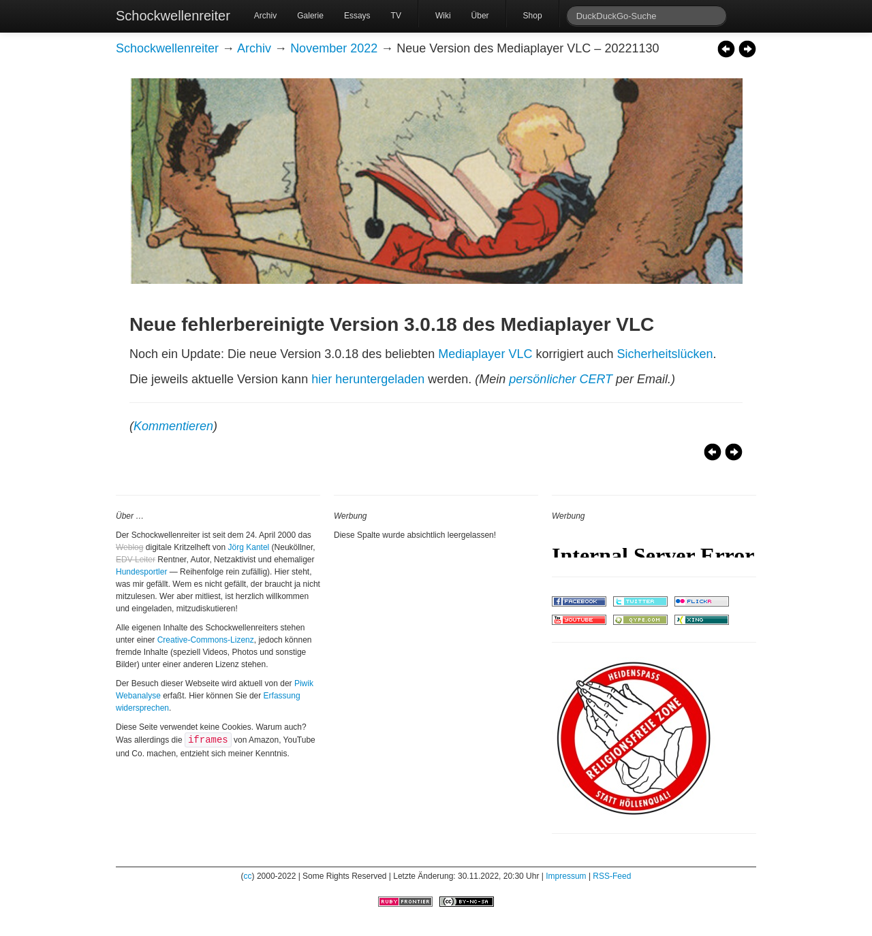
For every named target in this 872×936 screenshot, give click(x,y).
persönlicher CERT (560, 379)
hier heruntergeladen (367, 379)
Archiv (265, 15)
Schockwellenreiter (173, 15)
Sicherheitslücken (665, 354)
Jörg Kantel (249, 547)
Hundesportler (141, 572)
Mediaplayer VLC (485, 354)
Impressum (566, 876)
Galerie (310, 15)
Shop (532, 15)
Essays (357, 15)
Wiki (443, 15)
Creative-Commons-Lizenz (205, 640)
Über (480, 15)
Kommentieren (173, 426)
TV (396, 15)
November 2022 (333, 48)
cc (248, 876)
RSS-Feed (612, 876)
